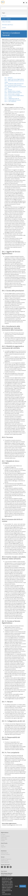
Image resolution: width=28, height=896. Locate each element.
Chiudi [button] (16, 886)
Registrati (3, 847)
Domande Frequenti (5, 854)
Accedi (2, 845)
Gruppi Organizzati (5, 862)
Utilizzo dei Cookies (6, 22)
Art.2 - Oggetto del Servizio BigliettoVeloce (14, 79)
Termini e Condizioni (6, 19)
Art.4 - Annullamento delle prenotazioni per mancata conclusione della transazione (14, 84)
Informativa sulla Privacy (7, 24)
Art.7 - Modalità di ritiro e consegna (12, 91)
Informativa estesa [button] (6, 894)
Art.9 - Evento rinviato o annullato (12, 94)
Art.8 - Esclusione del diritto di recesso (13, 92)
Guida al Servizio (4, 853)
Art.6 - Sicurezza (8, 89)
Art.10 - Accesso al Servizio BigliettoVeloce (14, 95)
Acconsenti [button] (22, 886)
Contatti (4, 27)
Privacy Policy (4, 839)
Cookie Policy (4, 837)
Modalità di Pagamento (6, 859)
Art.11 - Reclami (8, 97)
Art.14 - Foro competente (10, 101)
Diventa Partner (4, 860)
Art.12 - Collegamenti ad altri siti (12, 98)
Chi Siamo (4, 16)
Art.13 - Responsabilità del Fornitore (13, 100)
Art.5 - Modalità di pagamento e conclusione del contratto (15, 87)
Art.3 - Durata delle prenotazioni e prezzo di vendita (14, 81)
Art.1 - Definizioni (8, 77)
